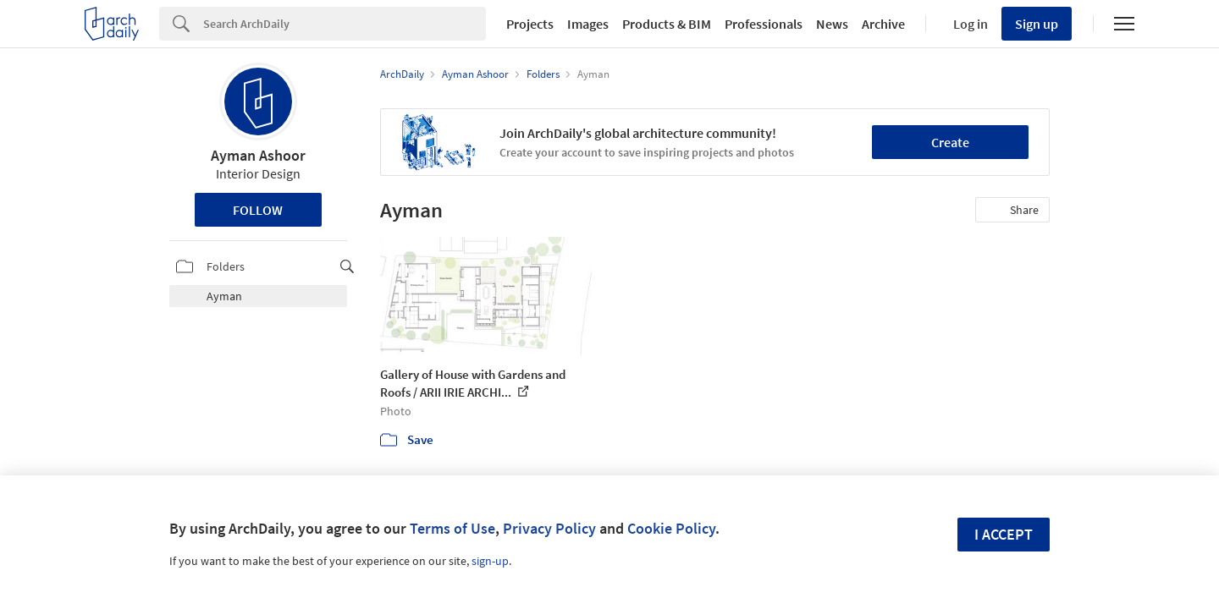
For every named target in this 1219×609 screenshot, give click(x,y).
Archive (883, 23)
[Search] (344, 24)
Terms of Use (452, 528)
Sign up (1036, 23)
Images (588, 23)
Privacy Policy (549, 528)
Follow (258, 209)
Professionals (764, 23)
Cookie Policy (671, 528)
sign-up (490, 560)
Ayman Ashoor (258, 155)
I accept (1003, 534)
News (832, 23)
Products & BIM (666, 23)
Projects (530, 23)
